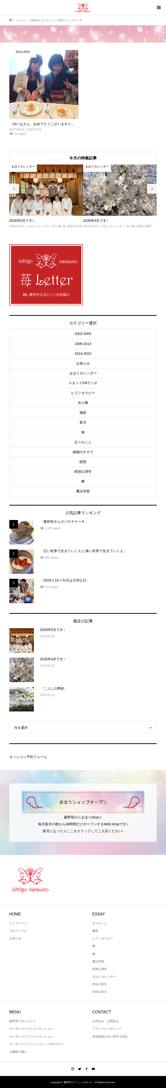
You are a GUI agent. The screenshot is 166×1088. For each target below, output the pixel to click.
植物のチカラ (83, 452)
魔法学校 (83, 491)
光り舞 (83, 403)
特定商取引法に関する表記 (110, 1036)
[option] (46, 197)
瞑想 (83, 462)
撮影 (83, 412)
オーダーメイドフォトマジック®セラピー (37, 1044)
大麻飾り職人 (18, 1051)
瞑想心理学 (83, 471)
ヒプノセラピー (83, 393)
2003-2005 (83, 334)
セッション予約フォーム (28, 757)
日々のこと (83, 442)
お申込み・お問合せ (105, 1021)
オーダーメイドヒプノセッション (31, 1028)
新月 (83, 422)
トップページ (18, 923)
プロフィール (18, 931)
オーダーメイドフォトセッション (31, 1036)
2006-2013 (83, 344)
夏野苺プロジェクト (22, 1021)
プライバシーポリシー (107, 1028)
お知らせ (83, 363)
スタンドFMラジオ (83, 383)
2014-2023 (83, 353)
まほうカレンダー (83, 373)
